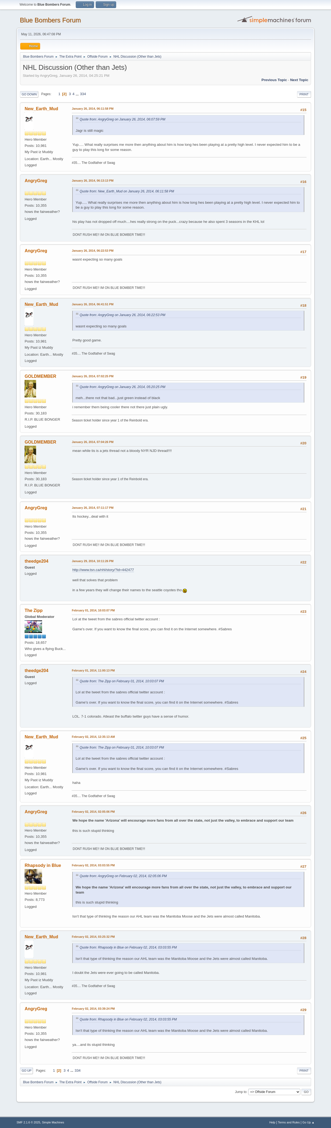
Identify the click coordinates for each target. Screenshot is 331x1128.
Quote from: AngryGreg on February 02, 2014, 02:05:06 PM (123, 876)
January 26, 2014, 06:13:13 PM (92, 180)
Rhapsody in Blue (43, 865)
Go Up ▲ (308, 1122)
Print (304, 94)
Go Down (29, 94)
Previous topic (274, 80)
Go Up (26, 1070)
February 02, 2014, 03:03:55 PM (93, 865)
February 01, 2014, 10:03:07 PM (93, 610)
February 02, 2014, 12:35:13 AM (93, 736)
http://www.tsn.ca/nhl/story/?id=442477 (103, 570)
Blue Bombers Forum (50, 20)
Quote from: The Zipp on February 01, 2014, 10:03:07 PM (122, 681)
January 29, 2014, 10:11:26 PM (92, 561)
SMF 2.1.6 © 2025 (28, 1122)
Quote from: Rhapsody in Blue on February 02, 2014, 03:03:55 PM (128, 947)
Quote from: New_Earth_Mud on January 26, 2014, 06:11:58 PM (127, 191)
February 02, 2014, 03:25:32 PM (93, 936)
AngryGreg (36, 180)
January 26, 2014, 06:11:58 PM (92, 108)
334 (83, 94)
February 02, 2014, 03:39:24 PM (93, 1008)
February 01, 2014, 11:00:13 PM (93, 670)
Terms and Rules (289, 1122)
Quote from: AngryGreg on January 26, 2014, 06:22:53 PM (122, 315)
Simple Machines (53, 1122)
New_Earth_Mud (41, 108)
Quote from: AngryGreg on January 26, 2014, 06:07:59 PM (122, 119)
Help (272, 1122)
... (78, 94)
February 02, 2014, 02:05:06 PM (93, 811)
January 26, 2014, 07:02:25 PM (92, 376)
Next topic (299, 80)
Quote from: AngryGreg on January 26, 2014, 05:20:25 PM (122, 387)
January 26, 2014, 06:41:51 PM (92, 304)
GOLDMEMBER (40, 376)
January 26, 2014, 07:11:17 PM (92, 507)
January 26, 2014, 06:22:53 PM (92, 250)
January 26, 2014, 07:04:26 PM (92, 442)
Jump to (241, 1092)
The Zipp (34, 610)
